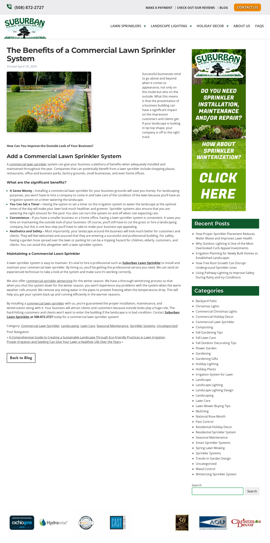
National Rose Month (211, 416)
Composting (204, 327)
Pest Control (204, 422)
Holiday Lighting (207, 364)
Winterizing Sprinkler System (216, 474)
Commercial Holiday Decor (215, 317)
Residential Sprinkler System (216, 432)
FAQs (259, 26)
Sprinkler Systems (142, 326)
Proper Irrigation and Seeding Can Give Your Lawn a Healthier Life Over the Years (64, 342)
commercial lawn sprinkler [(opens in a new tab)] (28, 164)
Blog (224, 8)
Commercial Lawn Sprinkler (40, 326)
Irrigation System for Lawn (214, 374)
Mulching (202, 411)
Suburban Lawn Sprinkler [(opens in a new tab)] (141, 263)
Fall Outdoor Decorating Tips (216, 343)
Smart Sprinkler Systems (213, 443)
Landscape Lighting (171, 26)
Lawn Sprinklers (128, 26)
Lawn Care (87, 326)
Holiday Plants (206, 369)
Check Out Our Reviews (196, 8)
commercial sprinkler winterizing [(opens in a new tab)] (49, 281)
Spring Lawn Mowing (210, 448)
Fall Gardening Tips (209, 332)
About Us (241, 26)
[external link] (22, 536)
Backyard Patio (206, 301)
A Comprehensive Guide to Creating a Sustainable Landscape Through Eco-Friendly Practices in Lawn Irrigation (87, 337)
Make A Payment (159, 8)
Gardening (203, 353)
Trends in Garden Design (213, 458)
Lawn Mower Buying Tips (213, 406)
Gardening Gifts (207, 359)
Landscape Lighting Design (214, 390)
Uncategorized (167, 326)
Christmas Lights (207, 306)
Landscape (203, 380)
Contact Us (247, 7)
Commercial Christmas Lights (216, 311)
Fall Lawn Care (206, 338)
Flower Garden (206, 348)
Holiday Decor (213, 26)
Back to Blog (21, 357)
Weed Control (205, 469)
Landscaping (70, 326)
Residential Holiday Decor (214, 427)
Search (197, 485)
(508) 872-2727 (29, 7)
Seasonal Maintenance (112, 326)
